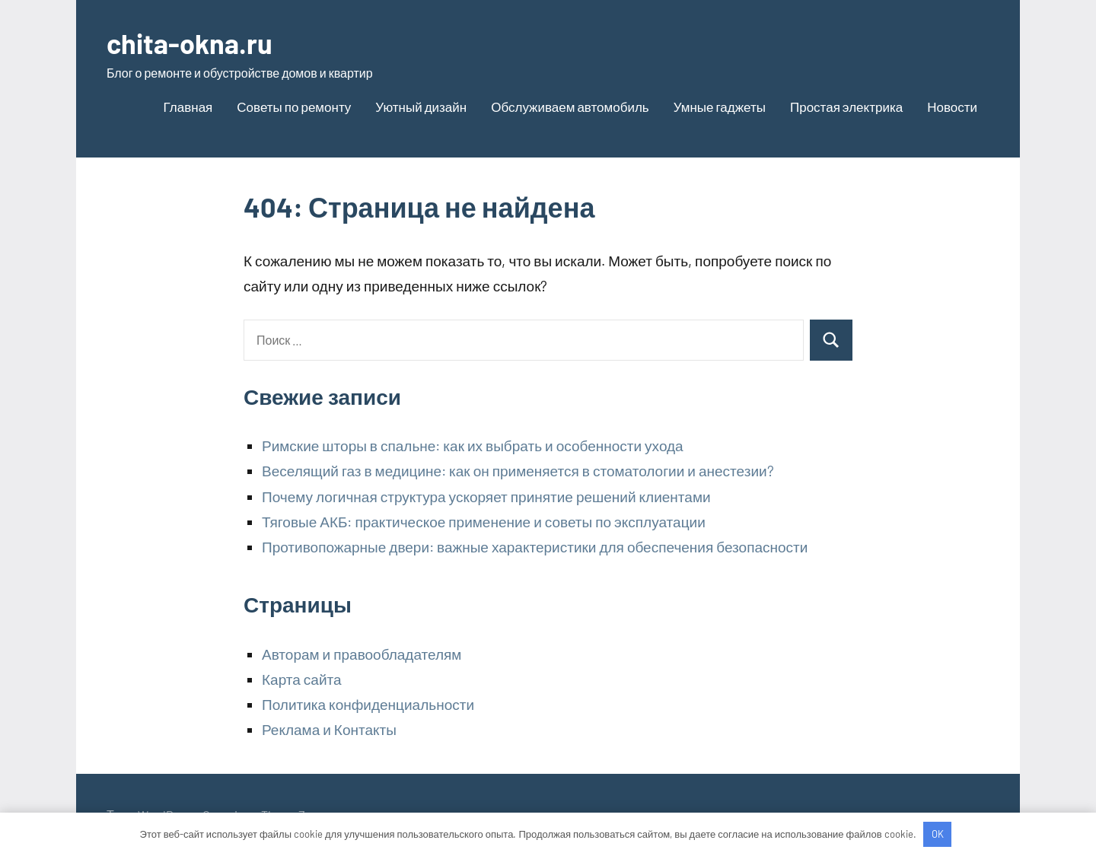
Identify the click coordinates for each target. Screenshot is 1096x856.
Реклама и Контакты (329, 729)
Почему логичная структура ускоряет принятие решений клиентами (486, 496)
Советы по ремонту (294, 106)
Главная (188, 106)
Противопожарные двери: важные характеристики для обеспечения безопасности (535, 546)
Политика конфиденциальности (368, 704)
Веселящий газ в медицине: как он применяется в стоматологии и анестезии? (518, 470)
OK (938, 834)
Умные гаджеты (720, 106)
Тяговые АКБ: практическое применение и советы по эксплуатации (484, 521)
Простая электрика (846, 106)
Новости (952, 106)
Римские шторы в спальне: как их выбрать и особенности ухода (472, 445)
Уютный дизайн (421, 106)
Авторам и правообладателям (361, 654)
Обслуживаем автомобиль (570, 106)
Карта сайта (302, 679)
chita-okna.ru (189, 43)
